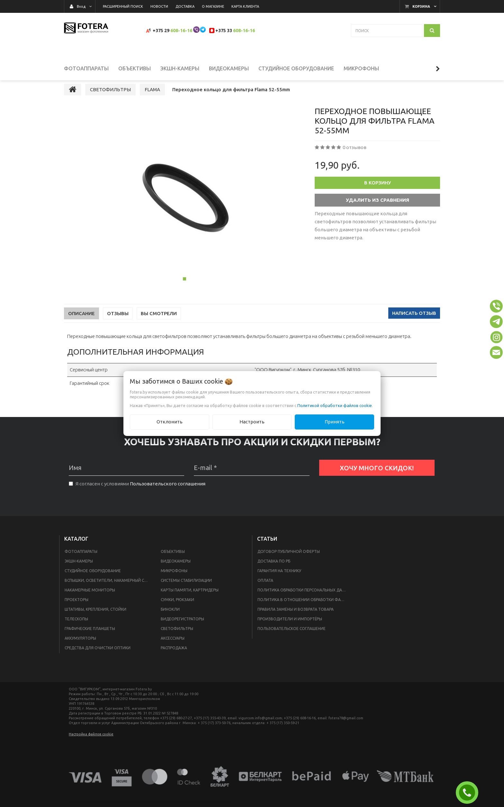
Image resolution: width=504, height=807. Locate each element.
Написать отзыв (414, 319)
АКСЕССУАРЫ (172, 644)
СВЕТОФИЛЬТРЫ (177, 634)
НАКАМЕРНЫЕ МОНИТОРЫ (90, 596)
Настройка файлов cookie (91, 740)
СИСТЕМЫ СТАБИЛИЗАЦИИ (186, 586)
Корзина (421, 6)
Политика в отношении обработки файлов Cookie (303, 605)
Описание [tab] (81, 319)
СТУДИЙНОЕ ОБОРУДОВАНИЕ (93, 576)
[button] (496, 306)
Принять (335, 421)
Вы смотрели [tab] (159, 319)
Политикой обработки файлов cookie (334, 405)
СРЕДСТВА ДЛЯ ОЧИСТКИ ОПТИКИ (97, 654)
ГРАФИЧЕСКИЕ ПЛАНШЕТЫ (90, 634)
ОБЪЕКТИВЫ (173, 557)
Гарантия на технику (279, 576)
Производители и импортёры (289, 625)
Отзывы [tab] (118, 319)
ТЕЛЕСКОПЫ (76, 625)
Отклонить (170, 421)
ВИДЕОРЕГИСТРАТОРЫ (182, 625)
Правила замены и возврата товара (295, 615)
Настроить (252, 421)
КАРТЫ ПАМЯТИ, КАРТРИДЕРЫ (190, 596)
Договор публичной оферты (288, 557)
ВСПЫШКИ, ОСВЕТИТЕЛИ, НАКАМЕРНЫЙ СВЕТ (108, 586)
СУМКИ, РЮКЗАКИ (177, 605)
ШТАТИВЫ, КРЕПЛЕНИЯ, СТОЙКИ (95, 615)
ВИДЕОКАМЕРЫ (176, 567)
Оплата (265, 586)
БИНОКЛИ (170, 615)
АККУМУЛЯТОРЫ (80, 644)
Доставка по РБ (273, 567)
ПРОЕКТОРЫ (76, 605)
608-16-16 (181, 30)
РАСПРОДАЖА (174, 654)
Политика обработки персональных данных (303, 596)
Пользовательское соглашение (291, 634)
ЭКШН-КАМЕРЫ (79, 567)
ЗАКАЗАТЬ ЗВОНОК (469, 792)
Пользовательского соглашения (167, 489)
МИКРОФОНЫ (174, 576)
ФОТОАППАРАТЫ (81, 557)
